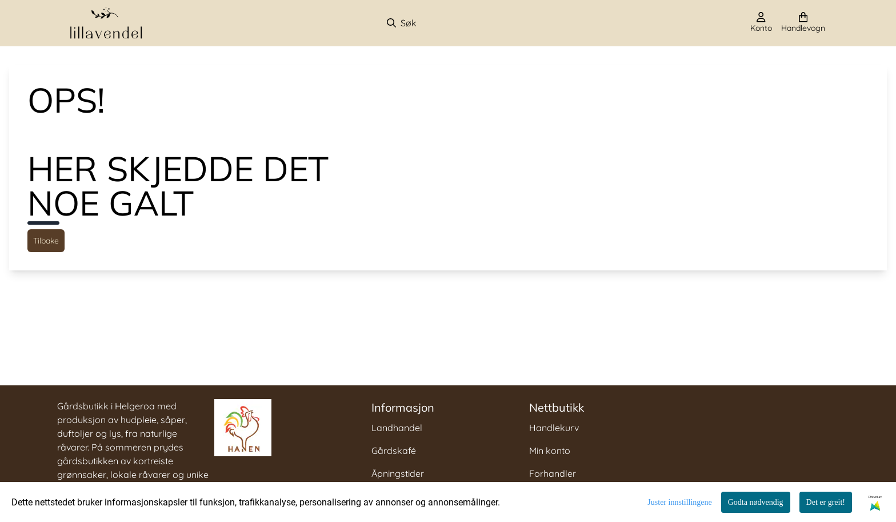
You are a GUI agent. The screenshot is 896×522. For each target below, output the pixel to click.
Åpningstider (397, 473)
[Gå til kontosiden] (761, 22)
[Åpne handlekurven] (803, 22)
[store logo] (106, 23)
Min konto (549, 450)
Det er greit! (825, 502)
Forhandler (552, 473)
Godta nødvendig (755, 502)
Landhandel (396, 427)
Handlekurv (554, 427)
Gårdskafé (393, 450)
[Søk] (446, 22)
